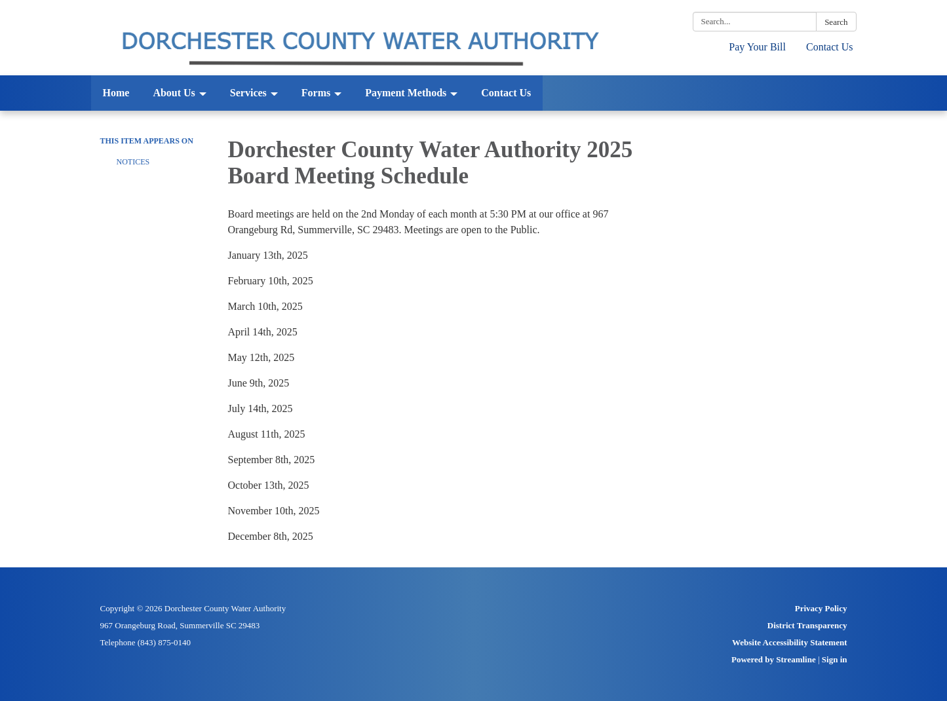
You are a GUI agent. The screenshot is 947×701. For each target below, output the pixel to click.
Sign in (834, 659)
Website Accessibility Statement (789, 642)
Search (835, 22)
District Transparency (807, 625)
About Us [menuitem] (174, 92)
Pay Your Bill (757, 46)
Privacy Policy (821, 608)
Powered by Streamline (773, 659)
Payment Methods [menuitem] (405, 92)
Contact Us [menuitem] (506, 92)
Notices (133, 161)
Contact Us (829, 46)
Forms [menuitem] (315, 92)
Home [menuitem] (116, 92)
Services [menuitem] (248, 92)
